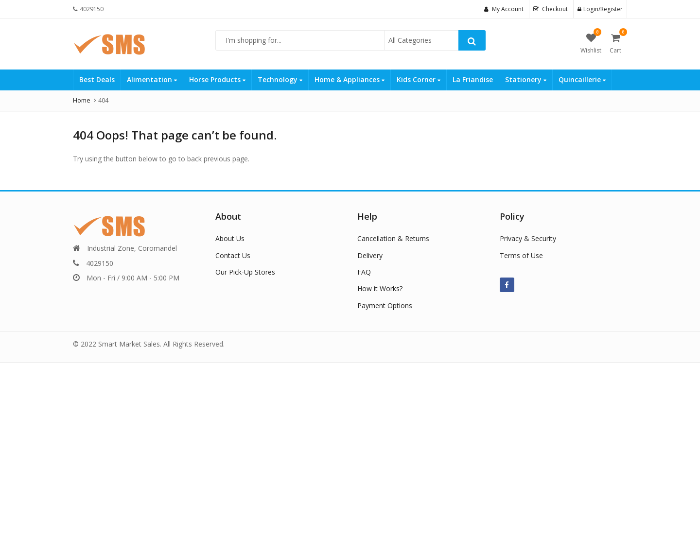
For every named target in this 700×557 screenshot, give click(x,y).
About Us (230, 238)
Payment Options (384, 305)
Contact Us (232, 255)
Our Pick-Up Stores (245, 272)
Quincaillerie (582, 79)
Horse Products (217, 79)
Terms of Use (521, 255)
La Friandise (473, 79)
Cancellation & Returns (393, 238)
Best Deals (97, 79)
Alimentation (152, 79)
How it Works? (379, 288)
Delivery (370, 255)
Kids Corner (418, 79)
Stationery (525, 79)
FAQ (364, 272)
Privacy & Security (528, 238)
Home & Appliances (350, 79)
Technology (280, 79)
